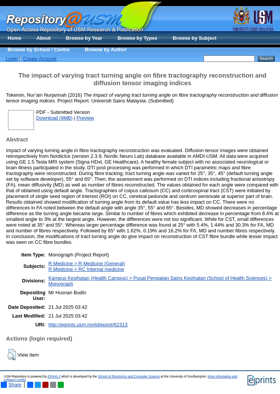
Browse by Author (106, 49)
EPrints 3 (54, 376)
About (44, 38)
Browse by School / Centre (39, 49)
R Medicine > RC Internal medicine (86, 269)
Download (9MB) (54, 118)
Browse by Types (137, 38)
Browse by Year (84, 38)
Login (12, 59)
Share (11, 385)
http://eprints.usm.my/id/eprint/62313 (88, 325)
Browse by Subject (195, 38)
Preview (85, 118)
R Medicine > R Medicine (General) (87, 263)
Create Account (40, 59)
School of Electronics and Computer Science (129, 376)
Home (14, 38)
